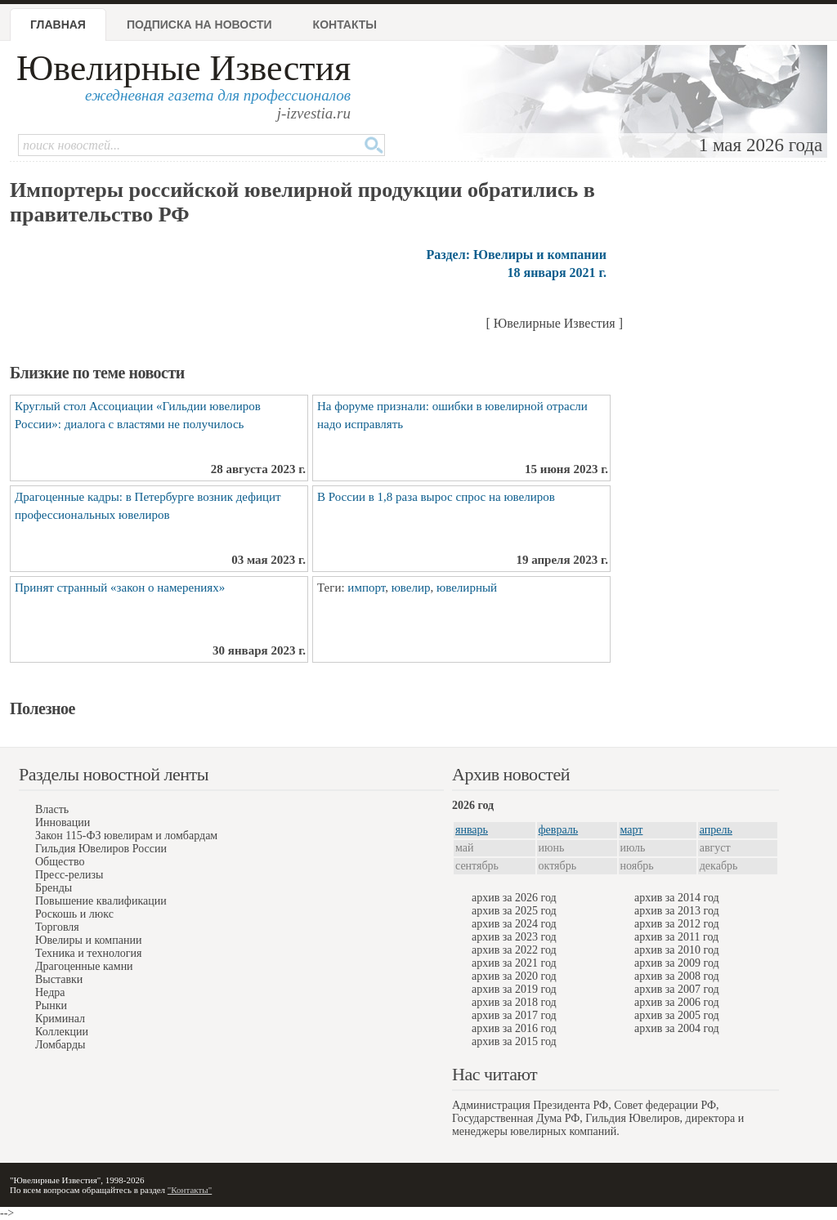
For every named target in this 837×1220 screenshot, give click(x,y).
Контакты (345, 24)
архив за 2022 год (514, 950)
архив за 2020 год (514, 976)
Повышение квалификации (101, 901)
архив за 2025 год (514, 911)
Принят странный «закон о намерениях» (120, 587)
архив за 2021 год (514, 963)
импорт (366, 587)
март (631, 830)
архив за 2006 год (676, 1002)
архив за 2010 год (676, 950)
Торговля (57, 927)
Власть (52, 809)
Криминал (60, 1018)
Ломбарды (60, 1045)
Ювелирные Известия (183, 68)
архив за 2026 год (514, 898)
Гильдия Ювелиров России (101, 848)
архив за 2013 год (676, 911)
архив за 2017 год (514, 1015)
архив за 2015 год (514, 1041)
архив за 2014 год (676, 898)
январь (471, 830)
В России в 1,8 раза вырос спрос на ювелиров (436, 496)
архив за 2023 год (514, 937)
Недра (50, 992)
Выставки (59, 979)
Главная (58, 24)
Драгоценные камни (84, 966)
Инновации (62, 822)
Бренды (53, 888)
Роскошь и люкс (74, 914)
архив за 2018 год (514, 1002)
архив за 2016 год (514, 1028)
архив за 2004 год (676, 1028)
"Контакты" (190, 1190)
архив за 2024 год (514, 924)
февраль (559, 830)
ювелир (411, 587)
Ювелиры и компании (88, 940)
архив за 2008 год (676, 976)
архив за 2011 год (676, 937)
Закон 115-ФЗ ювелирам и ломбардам (126, 835)
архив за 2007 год (676, 989)
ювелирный (466, 587)
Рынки (51, 1005)
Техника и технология (88, 953)
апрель (716, 830)
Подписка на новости (199, 24)
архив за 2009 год (676, 963)
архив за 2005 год (676, 1015)
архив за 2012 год (676, 924)
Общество (59, 862)
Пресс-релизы (69, 875)
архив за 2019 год (514, 989)
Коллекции (61, 1032)
